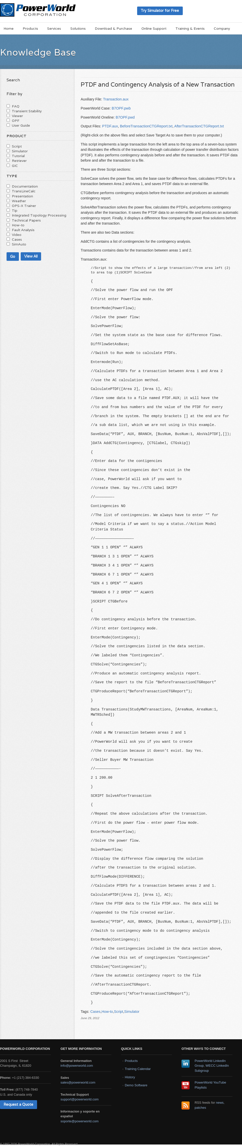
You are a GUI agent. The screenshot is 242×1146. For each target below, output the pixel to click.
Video (16, 234)
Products (30, 28)
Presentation (22, 196)
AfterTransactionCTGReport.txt (199, 126)
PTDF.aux (110, 126)
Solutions (78, 28)
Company (222, 28)
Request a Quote (18, 1104)
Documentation (25, 186)
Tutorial (18, 156)
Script (118, 1012)
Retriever (19, 160)
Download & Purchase (113, 28)
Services (54, 28)
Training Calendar (138, 1069)
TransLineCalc (24, 191)
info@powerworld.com (76, 1065)
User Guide (21, 125)
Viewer (17, 116)
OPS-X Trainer (24, 205)
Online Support (153, 28)
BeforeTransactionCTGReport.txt (146, 126)
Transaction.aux (116, 99)
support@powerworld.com (79, 1099)
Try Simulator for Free (160, 10)
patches (200, 1107)
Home (9, 28)
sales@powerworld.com (77, 1082)
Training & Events (190, 28)
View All (31, 256)
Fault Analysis (23, 230)
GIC (15, 165)
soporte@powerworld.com (79, 1121)
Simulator (131, 1012)
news (220, 1102)
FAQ (15, 106)
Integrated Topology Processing (39, 215)
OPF (15, 120)
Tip (14, 210)
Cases (95, 1012)
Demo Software (136, 1085)
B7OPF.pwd (125, 117)
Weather (19, 201)
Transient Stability (27, 111)
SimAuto (19, 244)
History (130, 1077)
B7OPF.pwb (121, 108)
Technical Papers (26, 220)
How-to (107, 1012)
